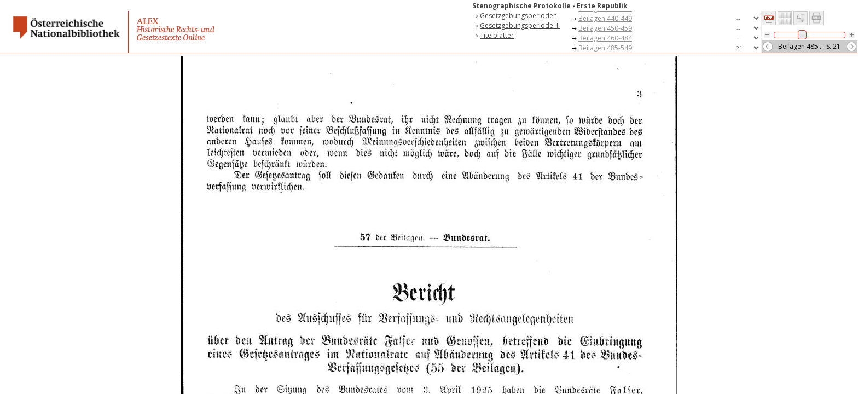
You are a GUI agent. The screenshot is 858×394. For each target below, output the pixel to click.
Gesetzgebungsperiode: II (520, 25)
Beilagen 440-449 (605, 18)
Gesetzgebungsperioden (518, 15)
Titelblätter (497, 35)
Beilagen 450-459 (605, 28)
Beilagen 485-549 (605, 48)
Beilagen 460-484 (605, 38)
